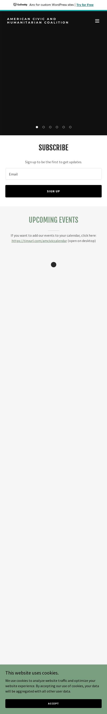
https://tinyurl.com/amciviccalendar (39, 240)
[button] (37, 127)
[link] (39, 22)
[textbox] (53, 174)
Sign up (53, 191)
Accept (53, 703)
